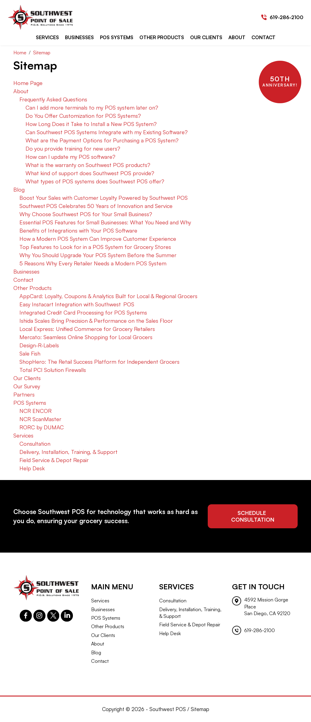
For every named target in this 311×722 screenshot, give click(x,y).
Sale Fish (29, 353)
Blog (19, 189)
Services (47, 37)
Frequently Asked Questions (53, 99)
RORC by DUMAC (41, 427)
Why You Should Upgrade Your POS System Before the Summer (97, 255)
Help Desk (32, 468)
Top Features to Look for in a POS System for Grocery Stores (95, 247)
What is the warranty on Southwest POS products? (88, 165)
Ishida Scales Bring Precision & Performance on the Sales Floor (96, 320)
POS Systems (116, 37)
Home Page (28, 83)
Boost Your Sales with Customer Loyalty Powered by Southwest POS (103, 197)
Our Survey (26, 386)
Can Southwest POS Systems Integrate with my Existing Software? (107, 132)
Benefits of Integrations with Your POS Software (78, 230)
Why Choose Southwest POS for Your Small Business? (85, 214)
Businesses (79, 37)
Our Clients (206, 37)
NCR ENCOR (35, 410)
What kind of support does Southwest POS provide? (90, 173)
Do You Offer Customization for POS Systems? (83, 115)
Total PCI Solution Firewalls (52, 369)
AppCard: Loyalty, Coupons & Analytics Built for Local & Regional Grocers (108, 296)
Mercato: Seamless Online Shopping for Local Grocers (85, 337)
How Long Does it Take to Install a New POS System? (91, 124)
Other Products (161, 37)
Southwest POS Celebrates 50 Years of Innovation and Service (96, 206)
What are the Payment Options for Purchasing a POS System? (102, 140)
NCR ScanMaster (40, 419)
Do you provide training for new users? (73, 148)
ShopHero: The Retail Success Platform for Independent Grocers (99, 361)
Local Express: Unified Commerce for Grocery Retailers (87, 328)
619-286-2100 (286, 17)
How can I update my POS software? (70, 156)
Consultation (34, 443)
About (236, 37)
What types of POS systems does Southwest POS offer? (95, 181)
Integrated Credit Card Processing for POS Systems (83, 312)
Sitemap (200, 709)
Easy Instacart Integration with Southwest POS (76, 304)
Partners (24, 394)
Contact (263, 37)
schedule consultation (252, 516)
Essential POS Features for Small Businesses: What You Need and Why (105, 222)
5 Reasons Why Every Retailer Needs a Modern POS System (92, 263)
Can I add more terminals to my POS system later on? (92, 107)
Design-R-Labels (39, 345)
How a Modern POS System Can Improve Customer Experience (97, 238)
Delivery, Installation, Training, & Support (68, 451)
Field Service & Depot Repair (54, 460)
